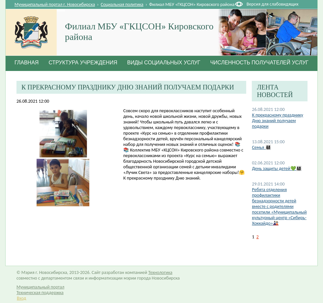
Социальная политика (122, 4)
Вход (21, 298)
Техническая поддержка (40, 292)
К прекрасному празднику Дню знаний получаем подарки (277, 120)
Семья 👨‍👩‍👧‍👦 (261, 147)
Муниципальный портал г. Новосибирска (55, 4)
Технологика (160, 272)
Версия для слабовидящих (272, 4)
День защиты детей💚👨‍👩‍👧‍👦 (276, 168)
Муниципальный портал (40, 287)
